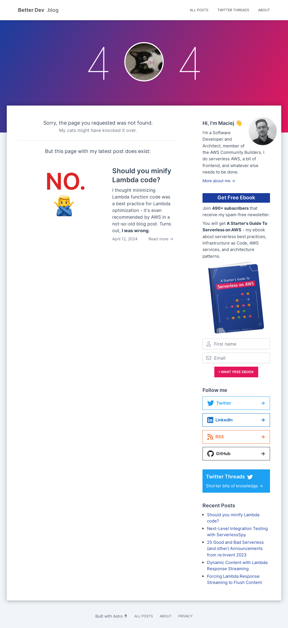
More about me (218, 180)
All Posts (199, 10)
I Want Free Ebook (236, 372)
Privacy (185, 616)
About (264, 10)
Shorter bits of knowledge (236, 481)
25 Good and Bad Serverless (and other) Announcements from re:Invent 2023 (235, 549)
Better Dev (38, 10)
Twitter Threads (233, 10)
